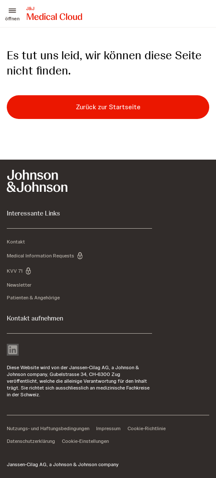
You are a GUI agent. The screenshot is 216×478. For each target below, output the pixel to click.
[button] (12, 14)
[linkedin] (13, 350)
